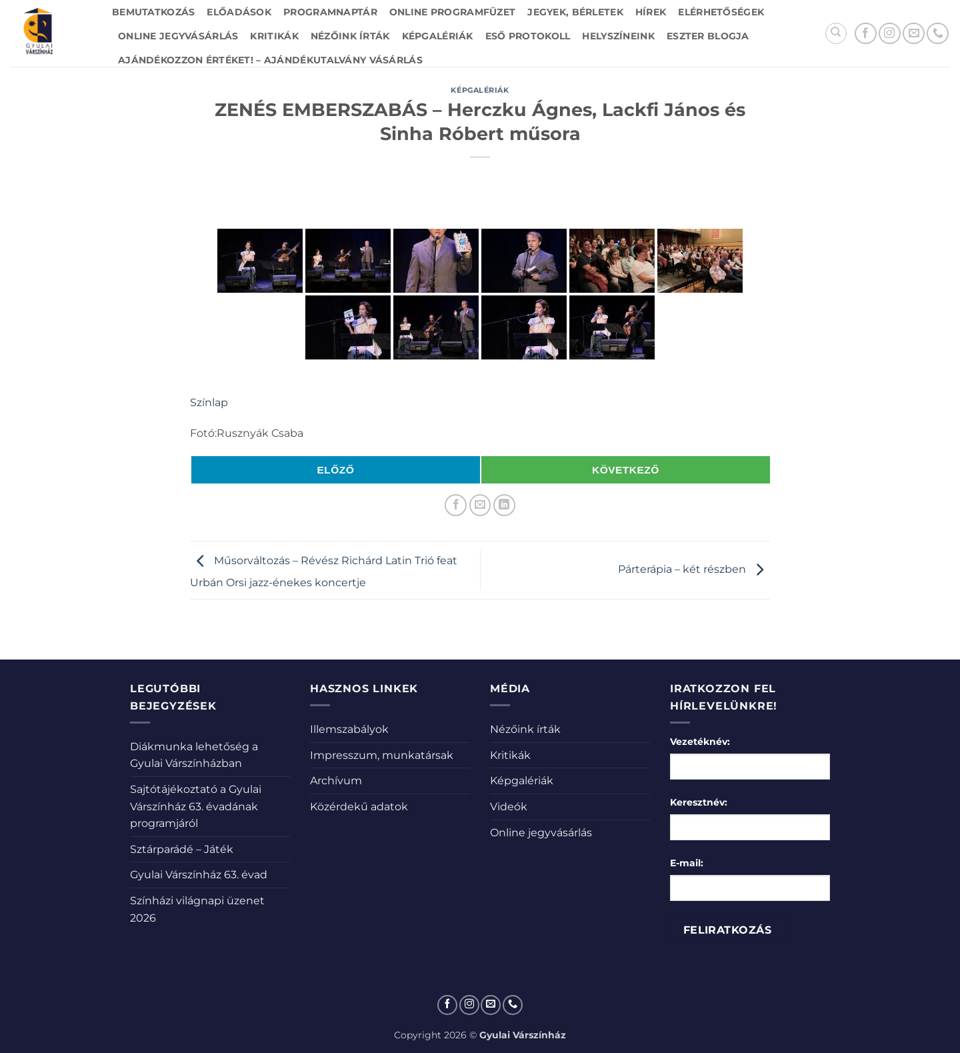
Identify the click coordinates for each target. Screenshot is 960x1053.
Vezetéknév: (700, 742)
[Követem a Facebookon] (866, 34)
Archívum (336, 780)
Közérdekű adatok (359, 806)
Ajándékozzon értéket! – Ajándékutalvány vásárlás (270, 60)
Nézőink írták (350, 36)
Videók (508, 806)
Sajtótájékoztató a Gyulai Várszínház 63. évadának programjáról (195, 806)
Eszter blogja (708, 36)
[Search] (836, 33)
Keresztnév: (698, 802)
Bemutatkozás (153, 12)
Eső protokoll (528, 36)
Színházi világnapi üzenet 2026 (197, 909)
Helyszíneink (618, 36)
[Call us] (938, 34)
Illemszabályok (349, 729)
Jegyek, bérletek (575, 12)
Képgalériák (437, 36)
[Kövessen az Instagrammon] (890, 34)
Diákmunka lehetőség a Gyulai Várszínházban (194, 755)
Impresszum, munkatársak (381, 755)
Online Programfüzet (452, 12)
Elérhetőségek (721, 12)
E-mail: (686, 863)
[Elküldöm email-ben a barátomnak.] (480, 505)
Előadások (239, 12)
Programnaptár (330, 12)
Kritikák (274, 36)
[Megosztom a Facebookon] (456, 505)
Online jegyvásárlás (178, 36)
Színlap (209, 402)
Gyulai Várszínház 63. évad (198, 874)
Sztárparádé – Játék (181, 849)
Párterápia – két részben (694, 569)
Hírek (650, 12)
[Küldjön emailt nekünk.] (914, 34)
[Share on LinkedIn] (504, 505)
